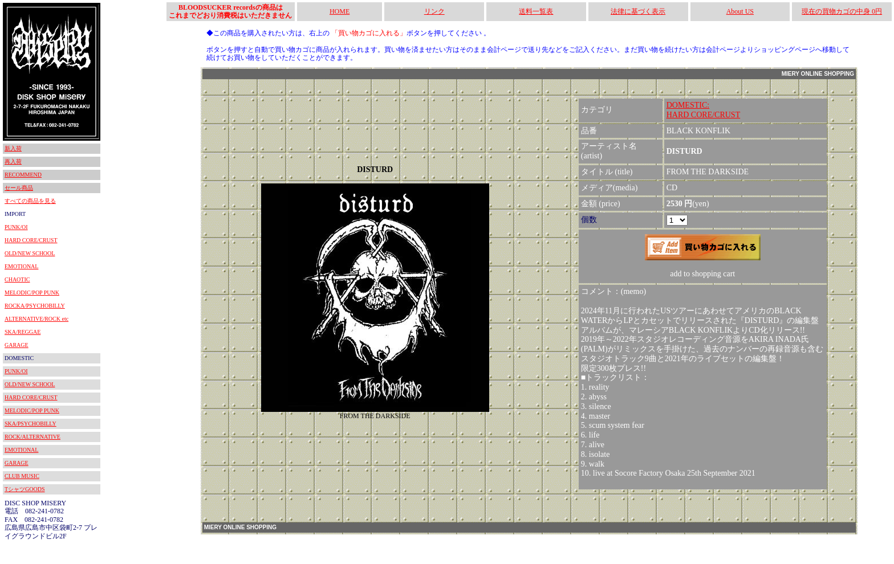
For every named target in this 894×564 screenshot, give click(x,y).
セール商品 (19, 188)
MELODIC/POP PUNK (32, 292)
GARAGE (17, 345)
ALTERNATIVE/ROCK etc (36, 319)
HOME (340, 11)
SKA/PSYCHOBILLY (30, 423)
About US (740, 11)
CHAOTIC (17, 279)
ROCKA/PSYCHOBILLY (35, 306)
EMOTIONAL (21, 266)
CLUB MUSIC (22, 476)
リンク (434, 11)
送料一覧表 (536, 11)
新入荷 (13, 148)
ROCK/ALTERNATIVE (32, 437)
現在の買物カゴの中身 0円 (842, 11)
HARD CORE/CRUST (31, 240)
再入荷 (13, 161)
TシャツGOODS (25, 489)
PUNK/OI (16, 227)
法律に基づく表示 (638, 11)
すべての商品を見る (30, 201)
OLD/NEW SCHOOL (30, 253)
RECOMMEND (23, 174)
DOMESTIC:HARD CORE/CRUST (704, 110)
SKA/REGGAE (22, 332)
